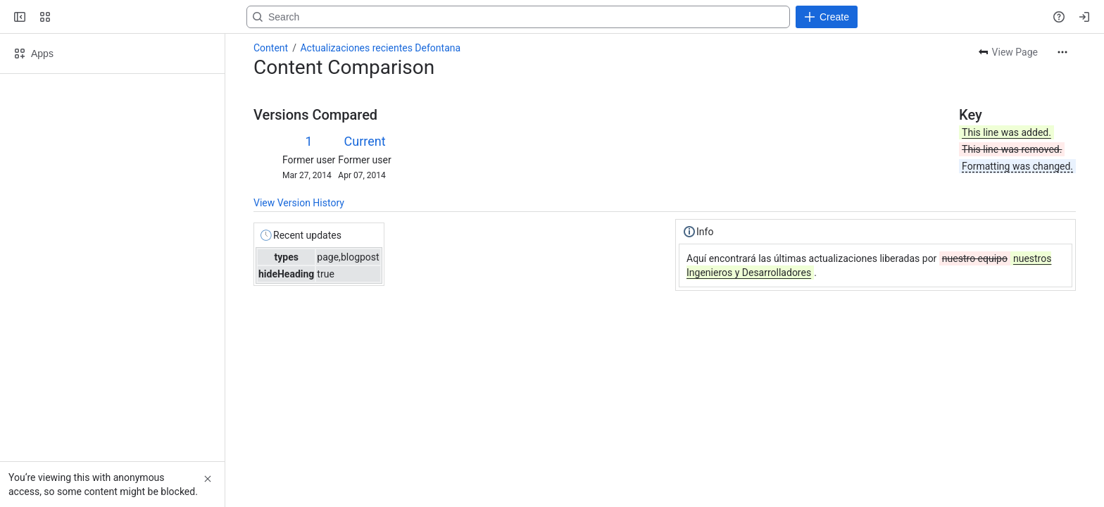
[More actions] (1062, 52)
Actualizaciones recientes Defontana (380, 48)
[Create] (827, 17)
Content (270, 48)
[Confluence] (104, 17)
